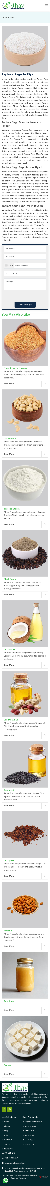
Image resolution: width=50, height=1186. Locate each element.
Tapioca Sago (30, 1126)
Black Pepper (10, 579)
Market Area (8, 1149)
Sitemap (7, 1144)
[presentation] (24, 295)
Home (6, 1122)
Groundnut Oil (11, 720)
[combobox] (9, 265)
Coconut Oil (10, 649)
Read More (9, 383)
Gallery (6, 1135)
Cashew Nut (10, 438)
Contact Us (8, 1140)
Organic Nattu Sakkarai (16, 368)
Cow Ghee (9, 1001)
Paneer (7, 1065)
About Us (7, 1126)
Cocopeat (9, 860)
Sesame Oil (9, 790)
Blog (6, 1131)
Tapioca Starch (12, 509)
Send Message (25, 304)
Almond (8, 931)
